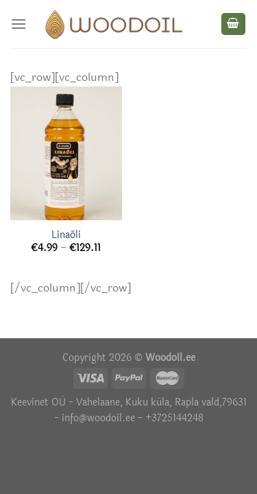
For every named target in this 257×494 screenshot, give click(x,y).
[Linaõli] (66, 153)
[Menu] (18, 23)
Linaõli (66, 235)
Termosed (159, 434)
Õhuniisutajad (105, 434)
